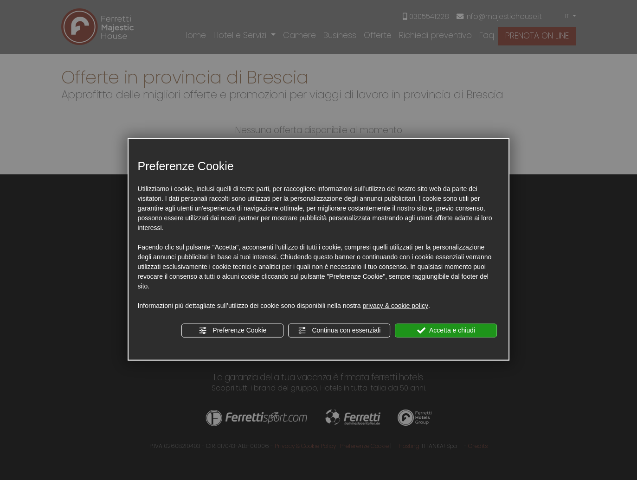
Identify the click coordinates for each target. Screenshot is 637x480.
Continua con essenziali (339, 330)
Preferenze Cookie (232, 330)
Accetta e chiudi (446, 330)
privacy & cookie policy (395, 305)
